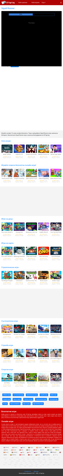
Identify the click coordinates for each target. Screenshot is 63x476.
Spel (28, 450)
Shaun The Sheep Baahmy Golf (22, 383)
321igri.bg (10, 2)
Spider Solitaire (7, 154)
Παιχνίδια (46, 454)
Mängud (53, 452)
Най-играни (35, 2)
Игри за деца (7, 219)
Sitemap (36, 471)
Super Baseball (44, 383)
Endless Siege (56, 280)
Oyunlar (22, 454)
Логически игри (54, 399)
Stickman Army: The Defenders (34, 280)
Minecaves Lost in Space (32, 232)
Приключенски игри (32, 394)
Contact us (28, 471)
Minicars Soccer (31, 383)
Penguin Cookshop (19, 178)
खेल (36, 466)
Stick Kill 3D (31, 358)
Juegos (39, 447)
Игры (23, 447)
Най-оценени (22, 2)
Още (43, 2)
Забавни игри (6, 394)
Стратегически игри (10, 267)
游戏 (41, 466)
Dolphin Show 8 (44, 232)
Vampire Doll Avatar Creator (33, 154)
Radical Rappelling (44, 178)
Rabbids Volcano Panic (44, 154)
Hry (29, 452)
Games (6, 447)
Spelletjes (56, 447)
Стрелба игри (7, 345)
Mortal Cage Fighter (56, 154)
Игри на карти (7, 243)
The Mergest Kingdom (7, 280)
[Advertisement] (31, 38)
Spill (21, 450)
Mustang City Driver (56, 334)
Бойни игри (54, 394)
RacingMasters (7, 334)
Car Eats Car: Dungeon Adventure (22, 334)
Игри (38, 454)
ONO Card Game (43, 256)
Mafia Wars (7, 358)
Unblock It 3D (19, 154)
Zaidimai (13, 454)
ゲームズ (46, 466)
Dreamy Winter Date (7, 178)
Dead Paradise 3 (31, 334)
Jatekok (15, 452)
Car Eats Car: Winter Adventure (46, 334)
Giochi (13, 450)
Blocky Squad (43, 280)
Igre (36, 452)
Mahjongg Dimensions (20, 256)
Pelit (42, 450)
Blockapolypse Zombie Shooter (22, 358)
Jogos (30, 447)
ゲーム (55, 454)
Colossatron (19, 280)
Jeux (6, 450)
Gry (22, 452)
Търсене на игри (28, 399)
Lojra (30, 454)
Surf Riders (7, 383)
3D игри (5, 403)
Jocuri (6, 452)
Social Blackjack (56, 256)
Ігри (57, 450)
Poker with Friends (31, 256)
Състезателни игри (9, 321)
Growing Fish (19, 232)
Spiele (47, 447)
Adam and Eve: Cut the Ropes (34, 178)
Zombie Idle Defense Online (45, 358)
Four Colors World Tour (7, 232)
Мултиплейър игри (38, 403)
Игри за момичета (15, 403)
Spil (35, 450)
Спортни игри (7, 369)
